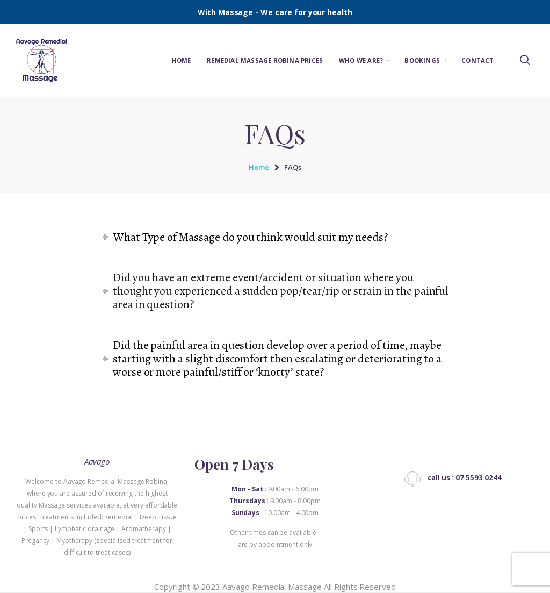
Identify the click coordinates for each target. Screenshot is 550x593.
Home (259, 167)
